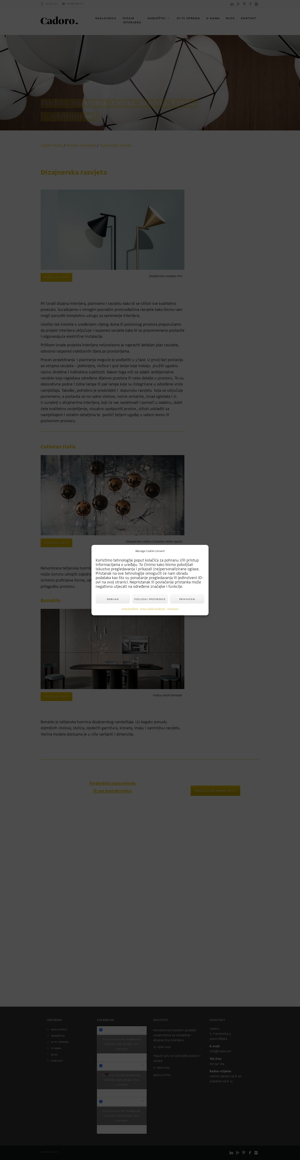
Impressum (172, 608)
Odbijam (113, 599)
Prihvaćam (187, 599)
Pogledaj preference (150, 599)
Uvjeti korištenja (130, 608)
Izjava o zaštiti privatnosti (152, 608)
